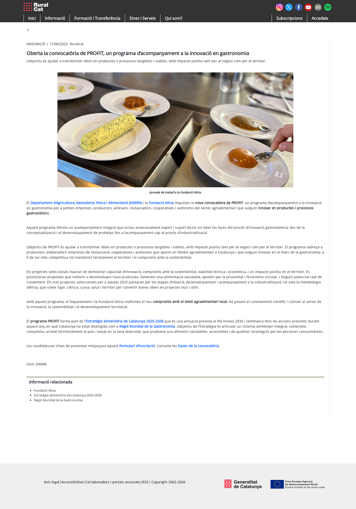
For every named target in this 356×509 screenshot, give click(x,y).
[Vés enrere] (27, 30)
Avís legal (51, 482)
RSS (145, 482)
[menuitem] (97, 18)
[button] (32, 18)
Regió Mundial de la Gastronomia (58, 400)
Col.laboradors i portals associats (112, 482)
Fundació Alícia (45, 390)
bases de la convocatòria (198, 345)
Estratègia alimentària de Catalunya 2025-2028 (68, 395)
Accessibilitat (72, 482)
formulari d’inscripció (137, 345)
